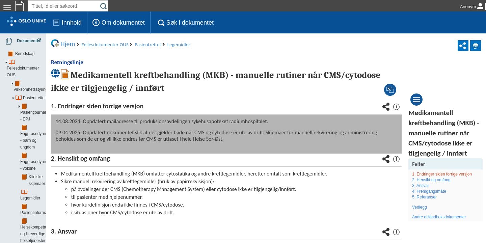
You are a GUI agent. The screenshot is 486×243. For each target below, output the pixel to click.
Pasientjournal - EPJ (47, 87)
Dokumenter (21, 41)
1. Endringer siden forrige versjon (446, 197)
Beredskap (24, 53)
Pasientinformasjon (46, 129)
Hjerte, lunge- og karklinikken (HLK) (47, 229)
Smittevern (31, 195)
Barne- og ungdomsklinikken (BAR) (46, 220)
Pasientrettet (34, 79)
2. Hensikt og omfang (442, 206)
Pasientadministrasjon (48, 161)
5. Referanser (435, 223)
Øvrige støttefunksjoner (43, 178)
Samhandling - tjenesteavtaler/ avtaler (56, 203)
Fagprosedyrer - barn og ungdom (58, 95)
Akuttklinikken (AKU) (33, 212)
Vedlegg (430, 233)
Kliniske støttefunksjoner (44, 170)
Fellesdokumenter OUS (37, 62)
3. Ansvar (431, 211)
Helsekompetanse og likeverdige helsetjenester (58, 141)
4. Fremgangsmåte (440, 217)
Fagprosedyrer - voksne (50, 104)
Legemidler (39, 121)
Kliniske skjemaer (44, 112)
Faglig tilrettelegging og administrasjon (63, 153)
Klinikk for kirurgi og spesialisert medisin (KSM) (57, 237)
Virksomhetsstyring (39, 70)
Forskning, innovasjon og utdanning (54, 187)
